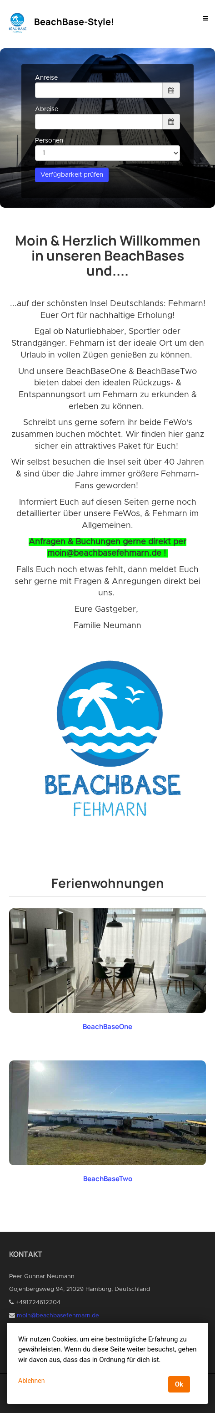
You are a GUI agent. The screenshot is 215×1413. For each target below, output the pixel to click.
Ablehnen (31, 1380)
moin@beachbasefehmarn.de (58, 1316)
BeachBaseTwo (107, 1178)
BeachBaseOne (107, 1026)
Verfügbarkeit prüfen (71, 175)
